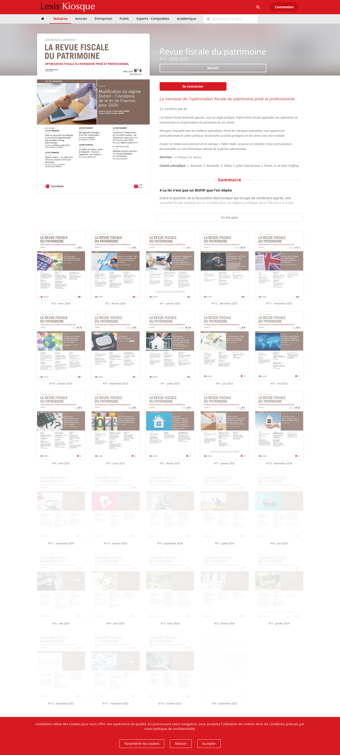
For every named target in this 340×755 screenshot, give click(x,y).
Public (124, 18)
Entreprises (103, 18)
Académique (186, 18)
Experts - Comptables (152, 18)
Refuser (181, 743)
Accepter (209, 743)
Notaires (60, 18)
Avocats (81, 18)
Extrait (212, 68)
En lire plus (229, 217)
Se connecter (193, 86)
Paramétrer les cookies (141, 743)
